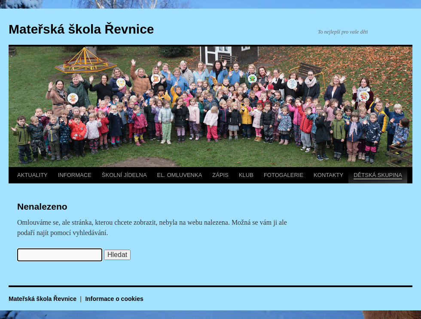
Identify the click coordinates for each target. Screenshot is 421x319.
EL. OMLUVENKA (179, 175)
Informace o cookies (114, 298)
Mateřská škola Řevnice (81, 29)
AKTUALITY (32, 175)
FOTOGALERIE (283, 175)
